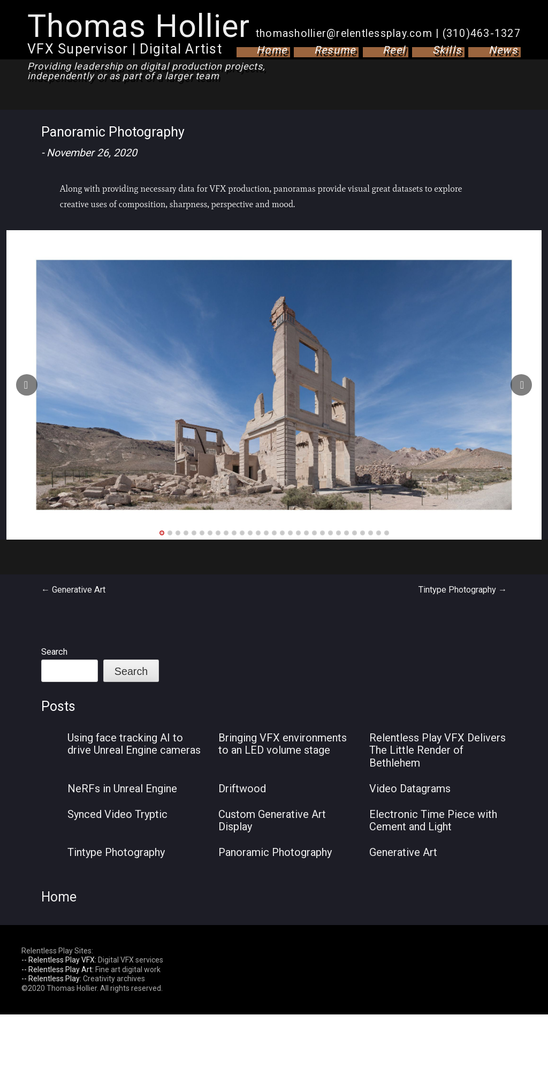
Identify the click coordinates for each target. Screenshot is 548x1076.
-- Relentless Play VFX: (58, 960)
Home (271, 50)
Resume (335, 50)
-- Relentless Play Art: (57, 969)
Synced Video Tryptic (117, 814)
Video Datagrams (410, 788)
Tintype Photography (462, 590)
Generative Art (73, 590)
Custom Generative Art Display (272, 820)
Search (54, 652)
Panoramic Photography (275, 852)
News (503, 50)
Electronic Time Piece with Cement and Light (433, 820)
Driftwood (242, 788)
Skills (447, 50)
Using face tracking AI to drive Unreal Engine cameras (134, 744)
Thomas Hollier (138, 25)
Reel (394, 50)
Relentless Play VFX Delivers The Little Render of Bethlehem (437, 750)
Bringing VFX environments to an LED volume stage (282, 744)
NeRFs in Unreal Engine (122, 788)
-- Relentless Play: (51, 978)
